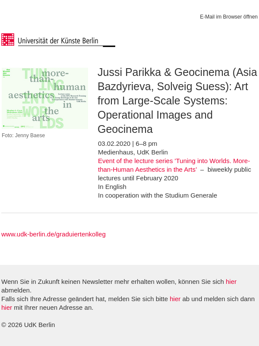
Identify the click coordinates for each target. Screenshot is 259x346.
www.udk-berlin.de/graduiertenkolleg (53, 234)
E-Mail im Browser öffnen (229, 17)
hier (231, 281)
